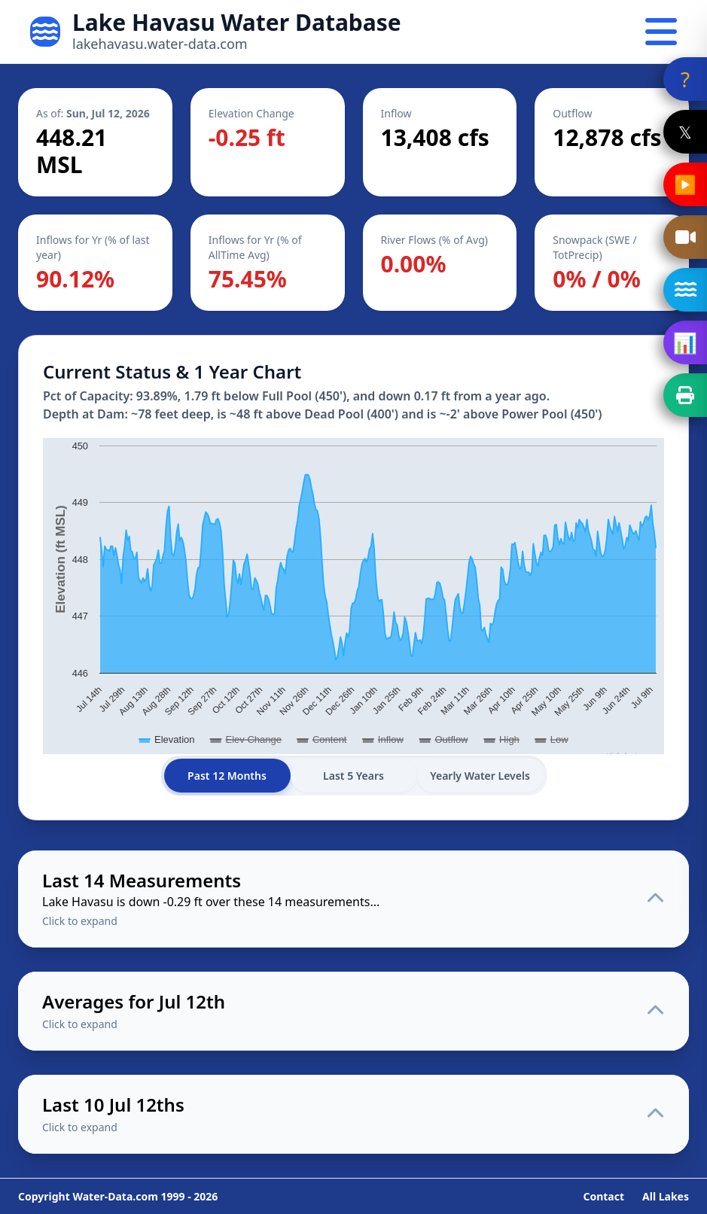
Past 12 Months (227, 775)
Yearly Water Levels (480, 775)
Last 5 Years (353, 775)
